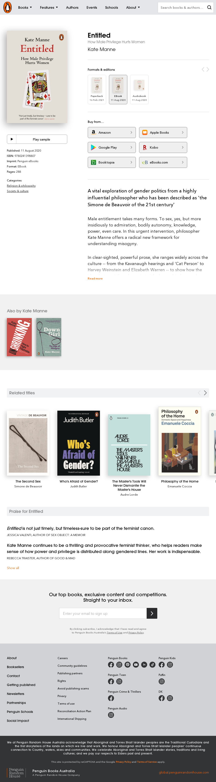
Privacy (62, 696)
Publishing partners (70, 673)
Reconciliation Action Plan (74, 711)
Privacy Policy (136, 632)
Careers (63, 658)
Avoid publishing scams (73, 688)
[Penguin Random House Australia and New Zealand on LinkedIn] (144, 665)
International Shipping (72, 719)
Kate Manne (102, 49)
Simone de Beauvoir (28, 486)
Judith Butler (78, 486)
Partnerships (16, 703)
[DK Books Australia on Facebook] (162, 698)
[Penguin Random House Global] (19, 772)
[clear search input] (209, 8)
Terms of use (66, 703)
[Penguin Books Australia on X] (128, 665)
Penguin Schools (20, 712)
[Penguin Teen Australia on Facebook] (111, 681)
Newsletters (15, 694)
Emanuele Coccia (180, 486)
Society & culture (18, 191)
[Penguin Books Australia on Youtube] (136, 665)
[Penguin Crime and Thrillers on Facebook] (111, 698)
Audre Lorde (129, 494)
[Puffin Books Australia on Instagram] (162, 681)
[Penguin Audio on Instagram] (111, 715)
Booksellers (15, 667)
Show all (13, 567)
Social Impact (18, 721)
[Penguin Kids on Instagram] (170, 665)
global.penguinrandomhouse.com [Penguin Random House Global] (184, 772)
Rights (62, 681)
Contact (13, 676)
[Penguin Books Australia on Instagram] (119, 665)
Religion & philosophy (21, 186)
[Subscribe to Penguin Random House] (152, 613)
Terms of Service (147, 762)
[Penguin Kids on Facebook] (162, 665)
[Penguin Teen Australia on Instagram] (119, 681)
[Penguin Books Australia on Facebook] (111, 665)
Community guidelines (72, 665)
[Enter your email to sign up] (103, 613)
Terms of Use (115, 632)
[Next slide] (205, 392)
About (12, 658)
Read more (95, 278)
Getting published (21, 685)
